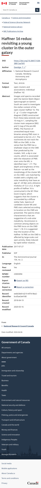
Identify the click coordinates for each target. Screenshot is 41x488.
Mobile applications (9, 468)
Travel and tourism (9, 375)
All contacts (6, 347)
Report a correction (24, 287)
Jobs (3, 366)
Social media (7, 463)
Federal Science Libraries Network (16, 22)
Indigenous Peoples (9, 439)
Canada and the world (10, 425)
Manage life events (9, 454)
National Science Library (12, 27)
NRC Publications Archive (13, 31)
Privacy (4, 483)
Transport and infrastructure (13, 420)
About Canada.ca (8, 473)
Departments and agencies (12, 352)
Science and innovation (21, 18)
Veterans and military (10, 444)
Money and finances (10, 430)
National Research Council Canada (19, 326)
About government (9, 357)
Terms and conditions (10, 478)
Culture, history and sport (12, 410)
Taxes (4, 395)
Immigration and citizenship (13, 371)
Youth (4, 449)
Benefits (5, 385)
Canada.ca (6, 18)
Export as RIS (21, 280)
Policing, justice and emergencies (15, 415)
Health (4, 390)
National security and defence (13, 405)
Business (5, 380)
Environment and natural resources (16, 400)
